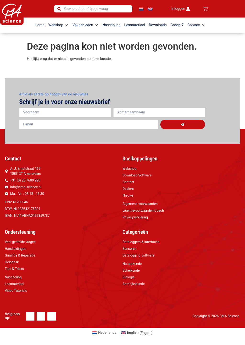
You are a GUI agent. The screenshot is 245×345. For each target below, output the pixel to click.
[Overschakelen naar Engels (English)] (137, 333)
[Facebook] (30, 316)
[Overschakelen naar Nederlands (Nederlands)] (104, 333)
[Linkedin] (41, 316)
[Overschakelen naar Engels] (150, 9)
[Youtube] (51, 316)
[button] (58, 25)
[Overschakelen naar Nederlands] (141, 9)
